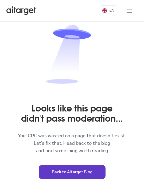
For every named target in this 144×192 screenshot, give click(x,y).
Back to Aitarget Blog (72, 172)
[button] (108, 10)
